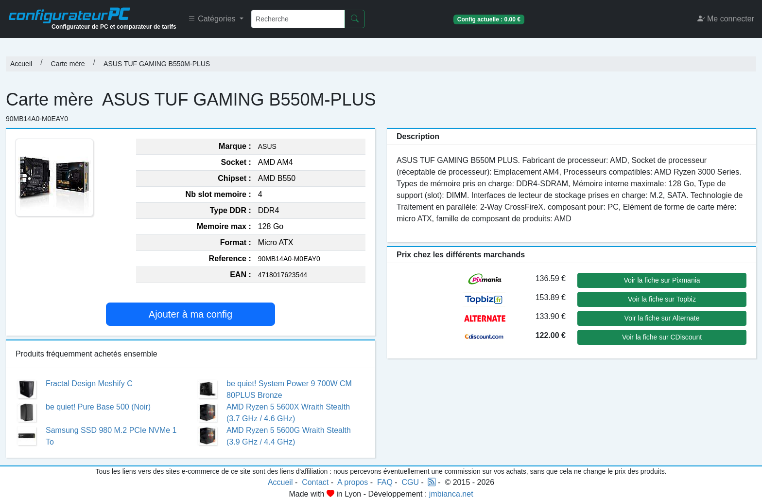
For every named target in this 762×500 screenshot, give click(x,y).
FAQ (385, 482)
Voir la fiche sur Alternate (662, 318)
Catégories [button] (213, 19)
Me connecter (725, 19)
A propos (352, 482)
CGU (410, 482)
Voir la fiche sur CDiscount (662, 337)
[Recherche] (298, 19)
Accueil (21, 64)
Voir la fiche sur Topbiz (662, 299)
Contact (315, 482)
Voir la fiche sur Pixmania (661, 280)
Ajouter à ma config (190, 314)
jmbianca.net (451, 494)
